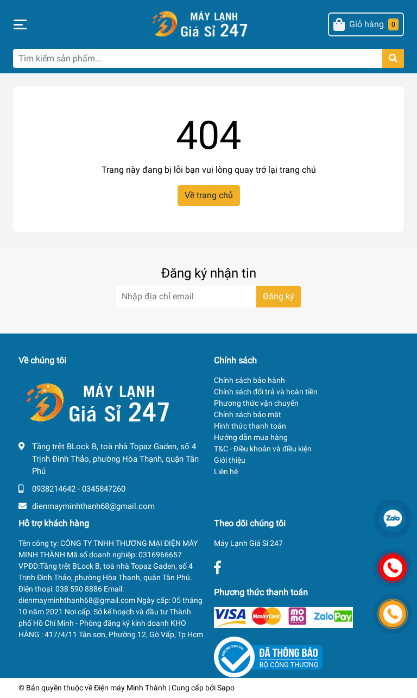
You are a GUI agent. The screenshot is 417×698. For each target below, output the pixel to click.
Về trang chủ (209, 195)
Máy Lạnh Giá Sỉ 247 (248, 543)
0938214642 (53, 489)
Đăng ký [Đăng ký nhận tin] (278, 296)
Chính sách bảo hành (249, 380)
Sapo (226, 687)
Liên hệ (226, 471)
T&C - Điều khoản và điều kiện (263, 448)
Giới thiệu (229, 460)
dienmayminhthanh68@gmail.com (93, 506)
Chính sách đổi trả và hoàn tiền (266, 391)
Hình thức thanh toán (250, 426)
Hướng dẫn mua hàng (251, 437)
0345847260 (103, 489)
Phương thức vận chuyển (256, 403)
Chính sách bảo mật (247, 414)
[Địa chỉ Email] (208, 296)
